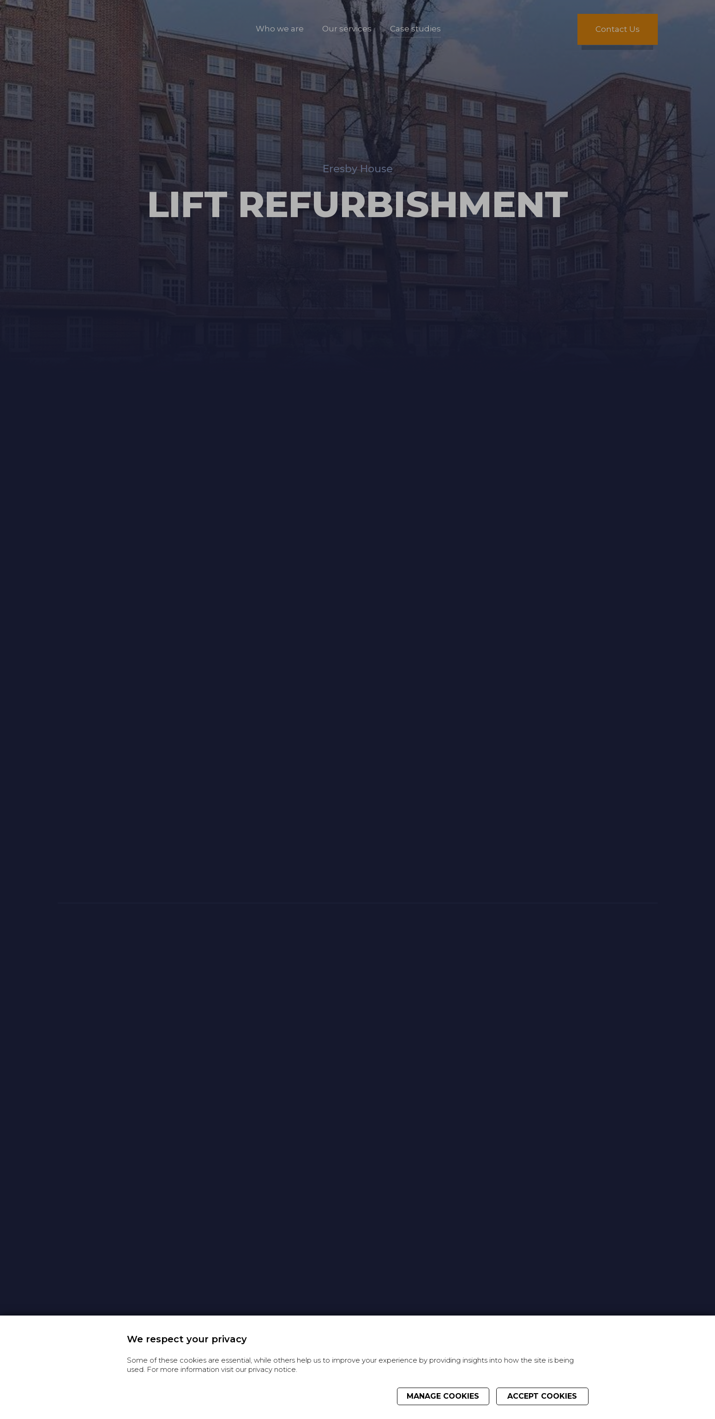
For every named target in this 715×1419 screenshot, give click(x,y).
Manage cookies (443, 1396)
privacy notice (272, 1369)
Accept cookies (542, 1396)
